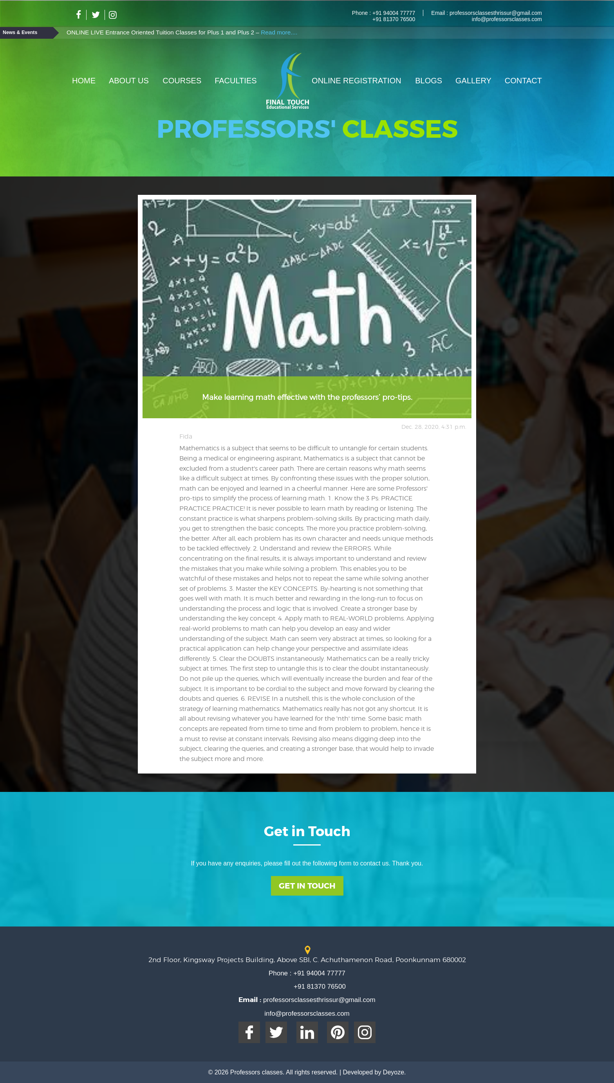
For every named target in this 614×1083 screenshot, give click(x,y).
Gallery (473, 80)
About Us (129, 80)
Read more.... (279, 32)
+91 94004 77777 (393, 13)
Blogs (428, 80)
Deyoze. (394, 1072)
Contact (523, 80)
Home (84, 80)
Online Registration (356, 80)
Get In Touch (307, 886)
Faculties (235, 80)
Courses (182, 80)
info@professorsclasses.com (507, 19)
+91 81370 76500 (393, 19)
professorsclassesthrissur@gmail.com (495, 13)
